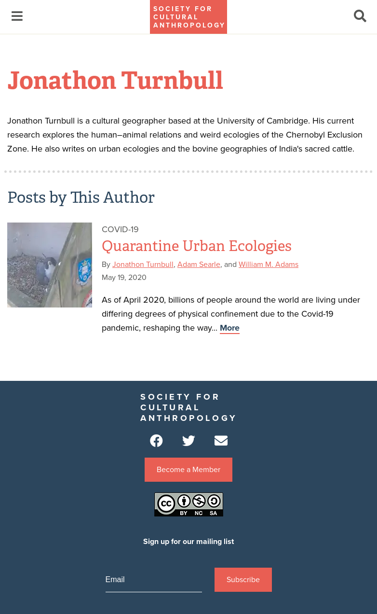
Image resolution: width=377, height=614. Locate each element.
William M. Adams (268, 264)
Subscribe (243, 580)
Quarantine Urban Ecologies (197, 246)
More (230, 327)
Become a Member (188, 469)
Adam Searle (198, 264)
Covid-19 (120, 229)
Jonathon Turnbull (143, 264)
